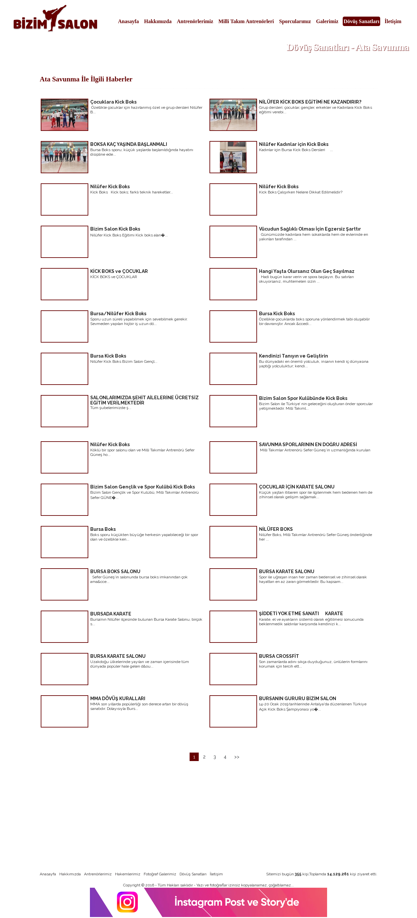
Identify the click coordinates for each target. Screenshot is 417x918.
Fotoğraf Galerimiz (160, 874)
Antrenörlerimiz (195, 21)
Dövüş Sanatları (362, 21)
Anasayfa (128, 21)
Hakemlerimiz (127, 874)
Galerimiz (327, 21)
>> (236, 756)
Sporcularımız (295, 21)
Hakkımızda (157, 21)
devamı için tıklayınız (179, 128)
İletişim (392, 21)
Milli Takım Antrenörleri (246, 21)
